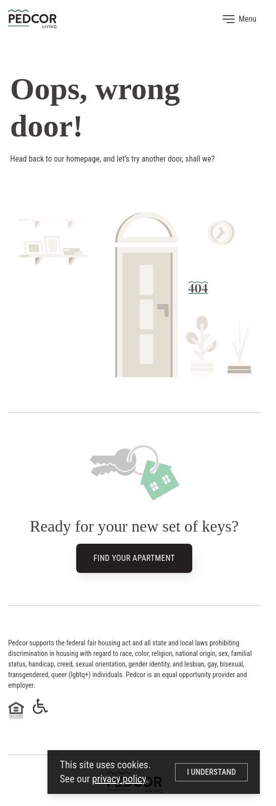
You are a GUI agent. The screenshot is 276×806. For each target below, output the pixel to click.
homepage (82, 159)
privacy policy (119, 779)
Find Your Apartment (134, 559)
